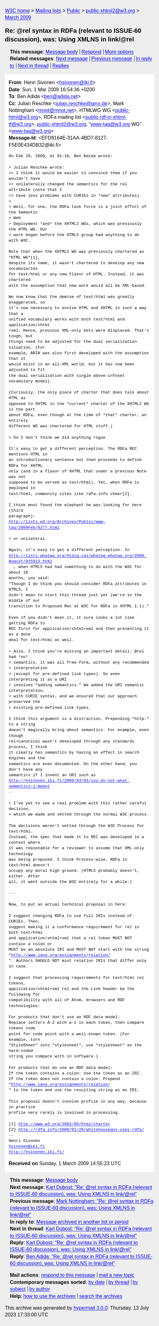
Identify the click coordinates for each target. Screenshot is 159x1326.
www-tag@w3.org (110, 124)
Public (73, 10)
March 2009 (18, 17)
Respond (91, 51)
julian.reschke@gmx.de (82, 103)
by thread (118, 1282)
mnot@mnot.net (56, 110)
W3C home (17, 10)
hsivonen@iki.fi (76, 82)
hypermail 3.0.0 (90, 1308)
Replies (60, 65)
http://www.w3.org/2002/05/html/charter (64, 1124)
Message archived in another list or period (82, 1222)
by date (96, 1282)
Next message (72, 58)
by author (39, 1289)
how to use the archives (50, 1296)
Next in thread (33, 65)
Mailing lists (48, 10)
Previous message (111, 58)
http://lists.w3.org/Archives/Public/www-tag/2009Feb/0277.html (57, 524)
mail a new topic (117, 1275)
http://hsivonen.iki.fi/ (36, 1152)
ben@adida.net (61, 96)
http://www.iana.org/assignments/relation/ (60, 955)
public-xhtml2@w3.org (110, 10)
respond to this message (68, 1275)
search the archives (100, 1296)
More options (119, 51)
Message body (62, 51)
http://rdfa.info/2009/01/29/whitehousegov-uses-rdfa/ (81, 1130)
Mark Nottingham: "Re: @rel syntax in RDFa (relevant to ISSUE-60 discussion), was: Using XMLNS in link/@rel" (81, 1208)
